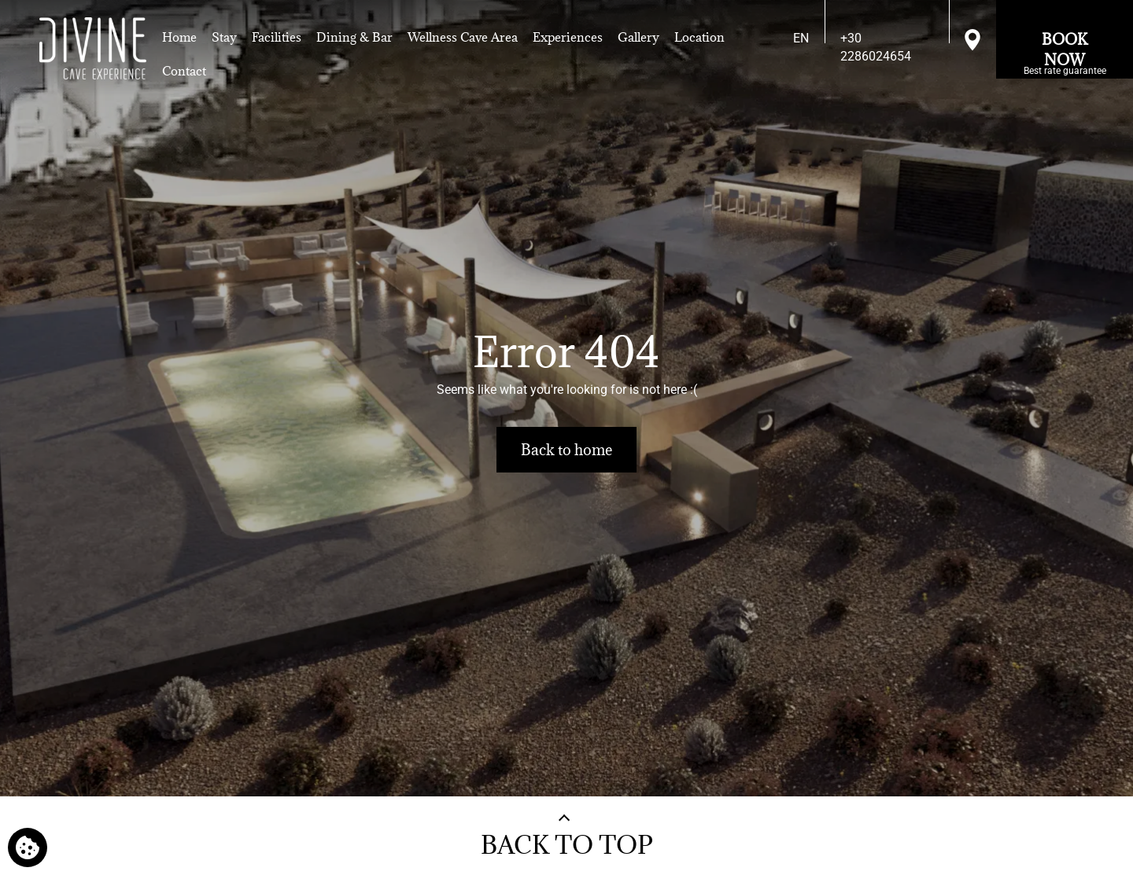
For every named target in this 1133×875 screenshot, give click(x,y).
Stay (224, 37)
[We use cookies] (27, 847)
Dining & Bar (354, 37)
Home (179, 37)
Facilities (276, 37)
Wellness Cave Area (463, 37)
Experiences (568, 37)
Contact (184, 71)
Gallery (638, 37)
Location (699, 37)
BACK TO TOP (567, 845)
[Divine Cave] (92, 48)
